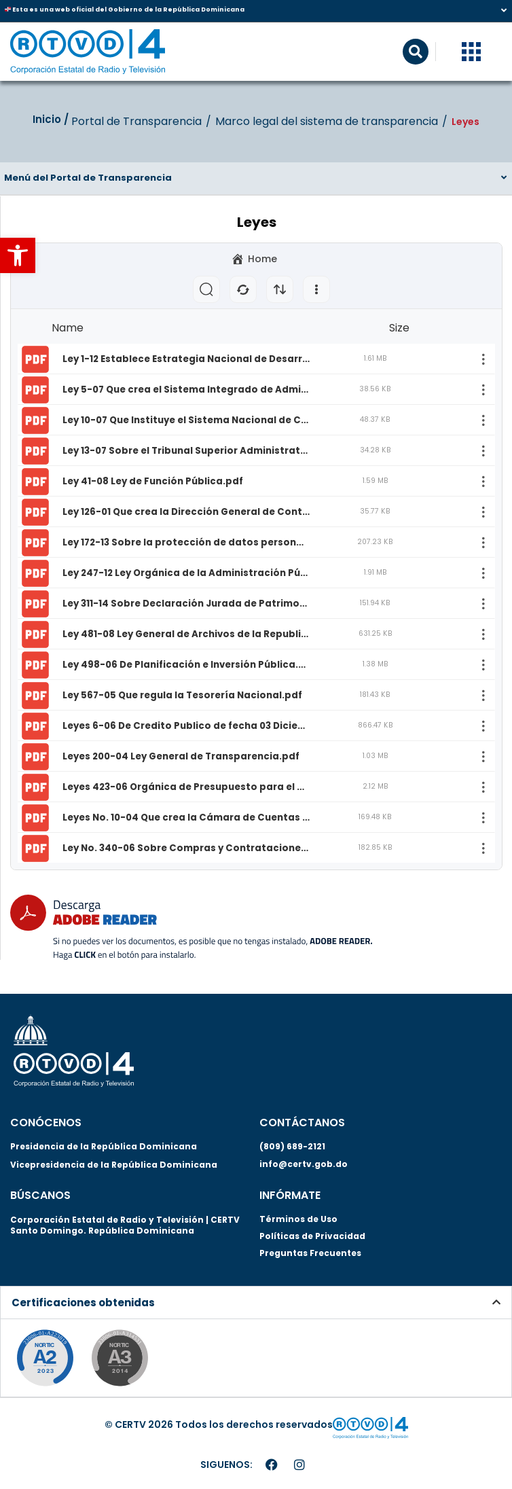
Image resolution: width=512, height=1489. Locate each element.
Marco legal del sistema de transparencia (326, 121)
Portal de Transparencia (136, 121)
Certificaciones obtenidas (83, 1302)
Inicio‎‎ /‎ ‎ (52, 119)
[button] (17, 255)
